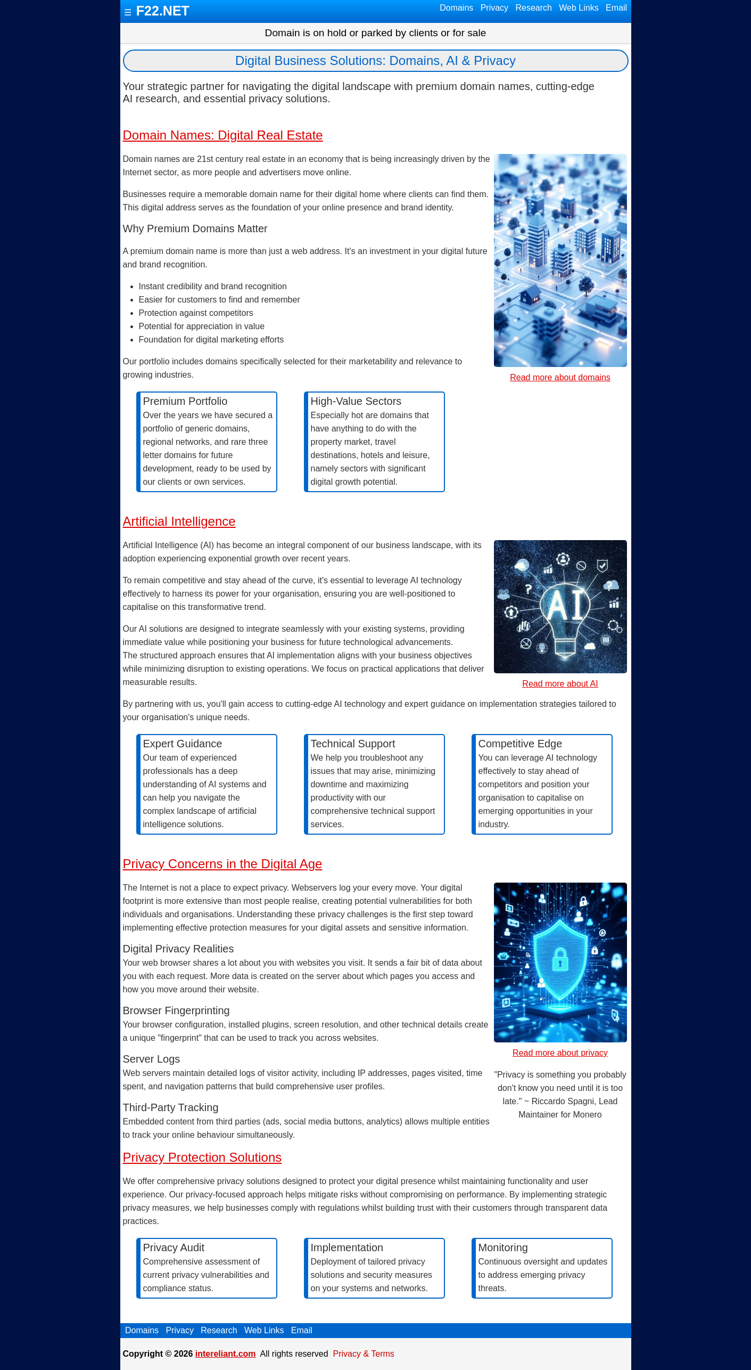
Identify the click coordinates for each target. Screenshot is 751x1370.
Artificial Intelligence (179, 521)
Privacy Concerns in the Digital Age (223, 864)
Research (533, 7)
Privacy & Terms (363, 1353)
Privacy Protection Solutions (202, 1157)
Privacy (494, 7)
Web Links (579, 7)
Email (617, 7)
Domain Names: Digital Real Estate (223, 135)
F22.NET (162, 10)
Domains (457, 7)
